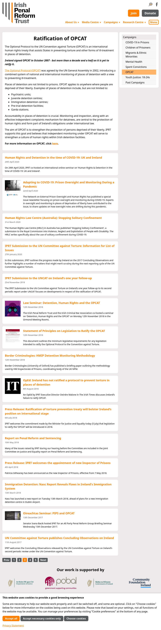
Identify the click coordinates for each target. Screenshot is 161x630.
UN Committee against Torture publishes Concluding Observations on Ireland (59, 538)
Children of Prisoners (138, 47)
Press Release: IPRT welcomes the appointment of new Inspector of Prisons (58, 463)
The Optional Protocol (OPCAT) (23, 70)
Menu (153, 22)
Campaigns (112, 22)
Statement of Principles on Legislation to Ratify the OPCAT (64, 331)
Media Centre (91, 22)
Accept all (11, 618)
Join (134, 13)
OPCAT (129, 72)
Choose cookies (76, 618)
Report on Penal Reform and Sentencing (33, 438)
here (55, 143)
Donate (150, 13)
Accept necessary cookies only (42, 618)
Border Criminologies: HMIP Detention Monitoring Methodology (50, 355)
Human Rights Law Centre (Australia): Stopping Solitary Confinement (53, 218)
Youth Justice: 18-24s (138, 77)
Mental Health (134, 61)
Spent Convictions (136, 67)
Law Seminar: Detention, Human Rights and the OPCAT (61, 303)
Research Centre (134, 22)
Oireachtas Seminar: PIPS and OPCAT (49, 513)
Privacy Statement (13, 625)
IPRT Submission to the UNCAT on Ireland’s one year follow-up (48, 278)
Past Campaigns (135, 82)
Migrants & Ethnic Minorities (136, 54)
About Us (72, 22)
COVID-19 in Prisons (137, 42)
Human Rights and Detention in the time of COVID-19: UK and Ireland (53, 157)
